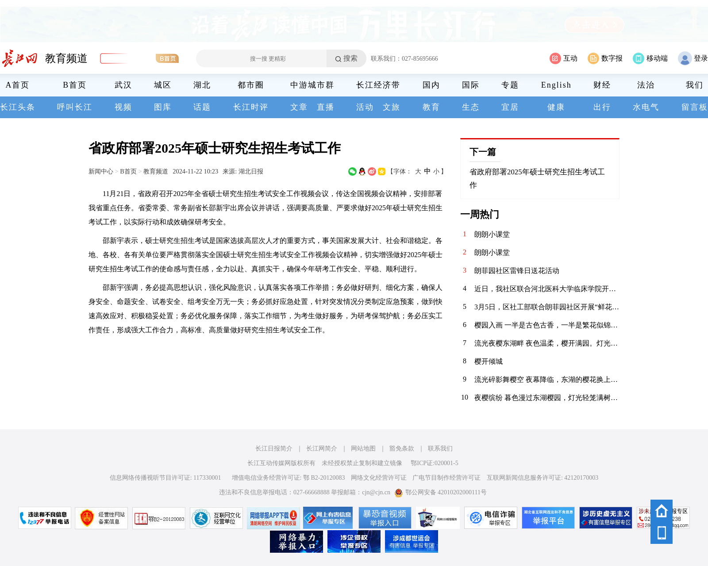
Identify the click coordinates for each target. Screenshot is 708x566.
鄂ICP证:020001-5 (434, 463)
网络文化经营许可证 (379, 477)
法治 (646, 85)
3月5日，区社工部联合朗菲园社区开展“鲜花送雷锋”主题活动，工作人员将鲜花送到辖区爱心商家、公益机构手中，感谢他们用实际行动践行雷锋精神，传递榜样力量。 (547, 307)
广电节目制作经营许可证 (446, 477)
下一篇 (482, 152)
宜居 (510, 107)
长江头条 (17, 107)
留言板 (694, 107)
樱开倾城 (488, 361)
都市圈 (251, 85)
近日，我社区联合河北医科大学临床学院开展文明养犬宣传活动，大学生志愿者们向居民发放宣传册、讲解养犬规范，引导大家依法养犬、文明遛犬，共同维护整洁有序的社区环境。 (547, 289)
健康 (556, 107)
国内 (431, 85)
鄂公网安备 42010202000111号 (440, 492)
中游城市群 (312, 85)
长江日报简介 (273, 448)
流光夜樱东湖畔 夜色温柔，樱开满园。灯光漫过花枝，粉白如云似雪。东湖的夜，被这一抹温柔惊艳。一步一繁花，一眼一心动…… (547, 343)
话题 (202, 107)
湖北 (202, 85)
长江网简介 (321, 448)
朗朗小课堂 (492, 234)
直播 (326, 107)
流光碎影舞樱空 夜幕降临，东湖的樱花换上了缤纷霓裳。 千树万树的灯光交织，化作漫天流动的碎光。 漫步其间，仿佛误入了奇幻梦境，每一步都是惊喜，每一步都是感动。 (547, 379)
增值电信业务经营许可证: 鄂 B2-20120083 (288, 477)
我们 (695, 85)
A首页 (18, 85)
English (556, 85)
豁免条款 (401, 448)
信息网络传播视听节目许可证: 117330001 (165, 477)
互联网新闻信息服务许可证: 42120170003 (542, 477)
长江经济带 (378, 85)
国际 (471, 85)
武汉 (123, 85)
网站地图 (363, 448)
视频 (123, 107)
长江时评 (251, 107)
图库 (163, 107)
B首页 (75, 85)
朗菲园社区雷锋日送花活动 (516, 270)
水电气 (646, 107)
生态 (471, 107)
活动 (365, 107)
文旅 (391, 107)
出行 (602, 107)
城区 (163, 85)
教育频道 (66, 58)
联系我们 (440, 448)
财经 (602, 85)
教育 (431, 107)
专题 (510, 85)
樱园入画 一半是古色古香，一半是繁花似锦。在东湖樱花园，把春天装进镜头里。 (547, 325)
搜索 (350, 58)
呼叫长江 (74, 107)
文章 (299, 107)
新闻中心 (100, 171)
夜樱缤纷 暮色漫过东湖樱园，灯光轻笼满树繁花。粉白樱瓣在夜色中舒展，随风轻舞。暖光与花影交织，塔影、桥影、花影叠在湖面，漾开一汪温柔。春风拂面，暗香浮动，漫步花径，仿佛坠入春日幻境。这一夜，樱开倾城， (547, 397)
